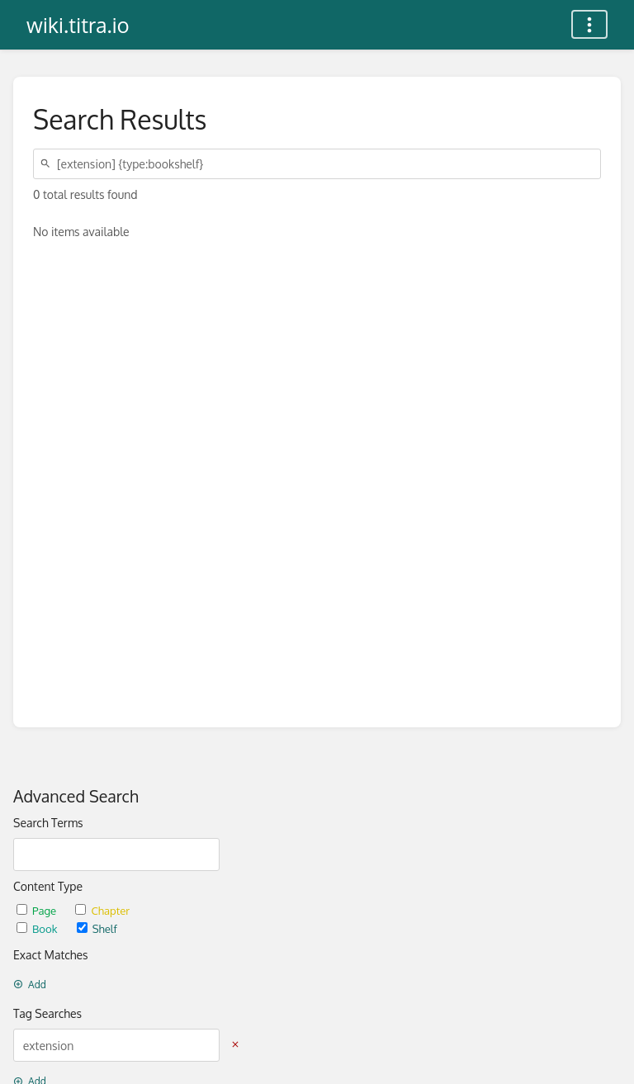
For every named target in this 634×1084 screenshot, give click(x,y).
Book (38, 928)
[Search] (48, 164)
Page (38, 910)
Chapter (102, 910)
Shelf (97, 928)
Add (29, 984)
